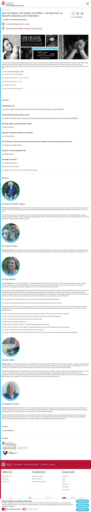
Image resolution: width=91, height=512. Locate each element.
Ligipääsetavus (66, 489)
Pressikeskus (65, 476)
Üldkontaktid (65, 484)
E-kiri (82, 13)
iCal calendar (78, 17)
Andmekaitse (65, 487)
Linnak (63, 479)
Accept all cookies (82, 501)
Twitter (77, 13)
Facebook (73, 13)
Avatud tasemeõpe (6, 476)
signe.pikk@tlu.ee (9, 430)
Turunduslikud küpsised (14, 509)
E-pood (64, 481)
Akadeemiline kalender (37, 476)
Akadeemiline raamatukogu (39, 481)
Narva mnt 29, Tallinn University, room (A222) (24, 29)
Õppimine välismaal (37, 479)
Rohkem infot (82, 509)
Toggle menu (87, 3)
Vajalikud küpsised (32, 509)
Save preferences (82, 505)
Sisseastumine (5, 481)
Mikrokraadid (5, 479)
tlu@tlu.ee (52, 464)
